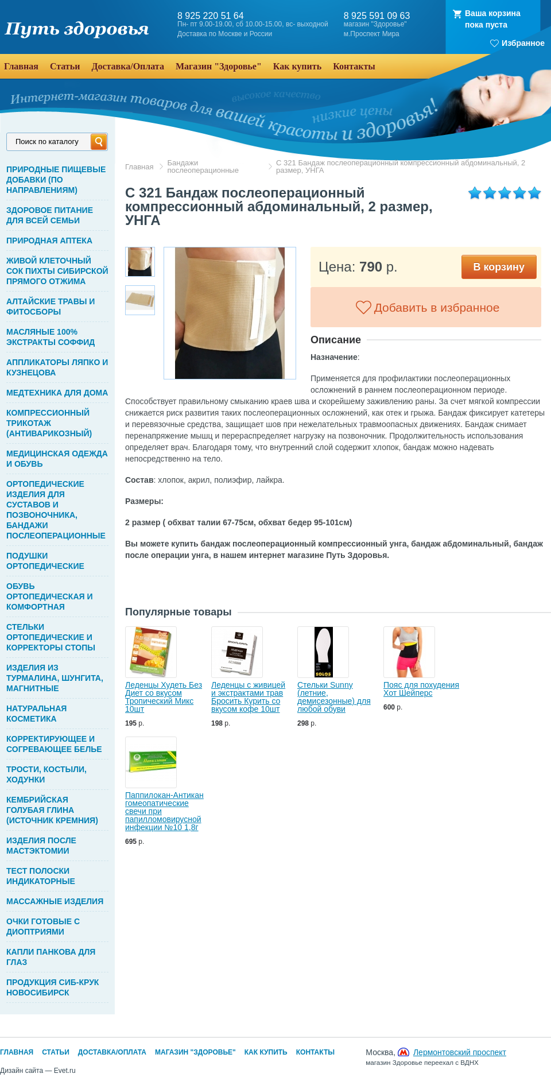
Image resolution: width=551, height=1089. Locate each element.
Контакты (315, 1052)
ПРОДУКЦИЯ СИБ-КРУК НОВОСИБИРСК (52, 987)
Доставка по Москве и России (224, 34)
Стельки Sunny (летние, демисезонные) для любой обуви (334, 697)
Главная (139, 166)
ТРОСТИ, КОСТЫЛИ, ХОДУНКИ (46, 774)
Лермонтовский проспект (459, 1052)
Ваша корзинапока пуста (493, 19)
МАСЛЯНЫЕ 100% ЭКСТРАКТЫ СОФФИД (50, 337)
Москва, (436, 1057)
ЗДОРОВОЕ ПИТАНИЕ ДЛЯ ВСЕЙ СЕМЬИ (49, 215)
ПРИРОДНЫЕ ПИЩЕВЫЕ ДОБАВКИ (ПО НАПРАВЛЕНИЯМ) (56, 180)
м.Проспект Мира (371, 34)
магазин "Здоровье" (375, 24)
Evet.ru (65, 1071)
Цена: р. (358, 266)
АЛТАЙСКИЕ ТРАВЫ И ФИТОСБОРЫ (50, 306)
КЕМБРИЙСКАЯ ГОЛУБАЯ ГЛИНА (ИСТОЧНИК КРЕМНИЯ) (52, 810)
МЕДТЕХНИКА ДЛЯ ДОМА (57, 392)
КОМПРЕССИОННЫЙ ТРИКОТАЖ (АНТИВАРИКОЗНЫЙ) (49, 423)
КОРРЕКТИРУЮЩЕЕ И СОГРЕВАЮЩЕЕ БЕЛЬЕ (54, 744)
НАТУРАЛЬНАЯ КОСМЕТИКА (36, 713)
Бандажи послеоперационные (202, 166)
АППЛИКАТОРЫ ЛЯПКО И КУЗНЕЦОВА (57, 367)
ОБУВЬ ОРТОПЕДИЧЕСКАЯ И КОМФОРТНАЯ (49, 596)
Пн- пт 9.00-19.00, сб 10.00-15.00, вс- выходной (252, 24)
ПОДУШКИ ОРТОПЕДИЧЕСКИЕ (45, 561)
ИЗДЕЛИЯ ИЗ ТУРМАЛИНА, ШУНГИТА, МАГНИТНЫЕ (54, 678)
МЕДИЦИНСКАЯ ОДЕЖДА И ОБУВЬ (57, 458)
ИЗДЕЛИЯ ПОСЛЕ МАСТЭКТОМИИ (41, 845)
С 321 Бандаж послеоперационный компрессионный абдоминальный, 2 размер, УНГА (400, 166)
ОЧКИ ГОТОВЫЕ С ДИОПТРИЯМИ (43, 926)
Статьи (55, 1052)
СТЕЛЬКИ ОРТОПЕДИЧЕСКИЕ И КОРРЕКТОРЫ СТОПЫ (50, 637)
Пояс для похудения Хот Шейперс (421, 688)
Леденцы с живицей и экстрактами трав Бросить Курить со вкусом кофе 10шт (248, 697)
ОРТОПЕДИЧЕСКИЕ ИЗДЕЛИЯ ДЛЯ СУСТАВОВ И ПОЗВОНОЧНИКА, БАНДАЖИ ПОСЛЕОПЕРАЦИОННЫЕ (56, 509)
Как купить (266, 1052)
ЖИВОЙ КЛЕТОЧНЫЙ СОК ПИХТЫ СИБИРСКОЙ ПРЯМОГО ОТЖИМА (57, 271)
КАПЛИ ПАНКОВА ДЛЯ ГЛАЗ (50, 957)
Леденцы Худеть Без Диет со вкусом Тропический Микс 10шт (163, 697)
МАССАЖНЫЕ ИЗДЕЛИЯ (54, 901)
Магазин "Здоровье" (195, 1052)
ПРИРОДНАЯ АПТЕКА (49, 240)
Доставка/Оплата (112, 1052)
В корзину (499, 267)
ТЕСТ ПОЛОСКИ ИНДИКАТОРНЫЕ (40, 876)
